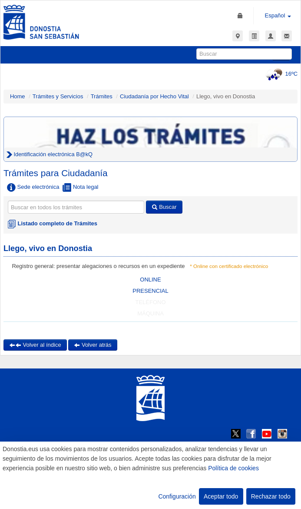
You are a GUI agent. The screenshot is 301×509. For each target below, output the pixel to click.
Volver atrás (92, 345)
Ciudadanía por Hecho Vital (155, 96)
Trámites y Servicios (58, 96)
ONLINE (150, 279)
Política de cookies (233, 468)
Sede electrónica (33, 187)
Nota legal (80, 187)
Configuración (176, 496)
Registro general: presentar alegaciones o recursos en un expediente (98, 266)
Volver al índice (35, 345)
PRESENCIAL (150, 291)
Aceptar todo (221, 496)
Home (17, 96)
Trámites (101, 96)
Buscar (164, 207)
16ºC (280, 73)
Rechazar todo (271, 496)
